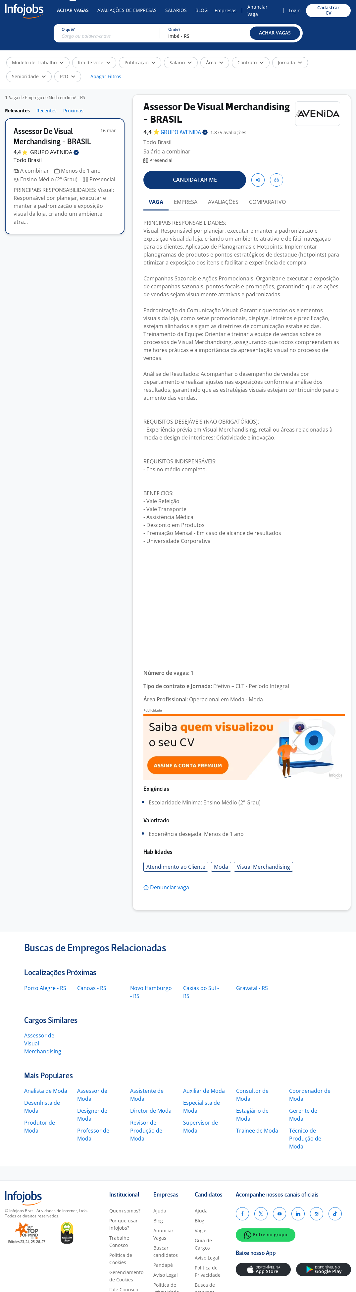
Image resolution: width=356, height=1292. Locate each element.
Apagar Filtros (105, 76)
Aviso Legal (165, 1275)
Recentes (46, 110)
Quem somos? (124, 1210)
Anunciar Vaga (257, 10)
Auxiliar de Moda (204, 1090)
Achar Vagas (73, 10)
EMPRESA (185, 202)
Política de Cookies (120, 1258)
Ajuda (159, 1210)
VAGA (156, 202)
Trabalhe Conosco (119, 1241)
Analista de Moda (45, 1090)
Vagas (201, 1230)
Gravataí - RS (252, 988)
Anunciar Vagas (163, 1234)
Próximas (73, 110)
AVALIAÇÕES (223, 202)
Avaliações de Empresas (127, 10)
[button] (275, 33)
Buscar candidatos (165, 1251)
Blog (201, 10)
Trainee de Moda (257, 1130)
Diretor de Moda (151, 1110)
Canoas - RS (91, 988)
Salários (176, 10)
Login (295, 10)
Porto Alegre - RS (45, 988)
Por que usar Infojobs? (123, 1224)
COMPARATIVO (267, 202)
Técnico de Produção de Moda (305, 1138)
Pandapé (163, 1265)
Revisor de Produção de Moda (146, 1130)
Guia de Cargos (203, 1244)
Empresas (225, 10)
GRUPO (54, 152)
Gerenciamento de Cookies (126, 1276)
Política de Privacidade (208, 1271)
